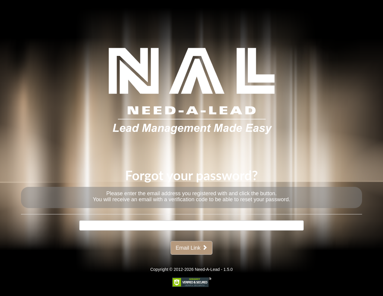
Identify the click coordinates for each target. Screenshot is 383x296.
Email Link (191, 248)
